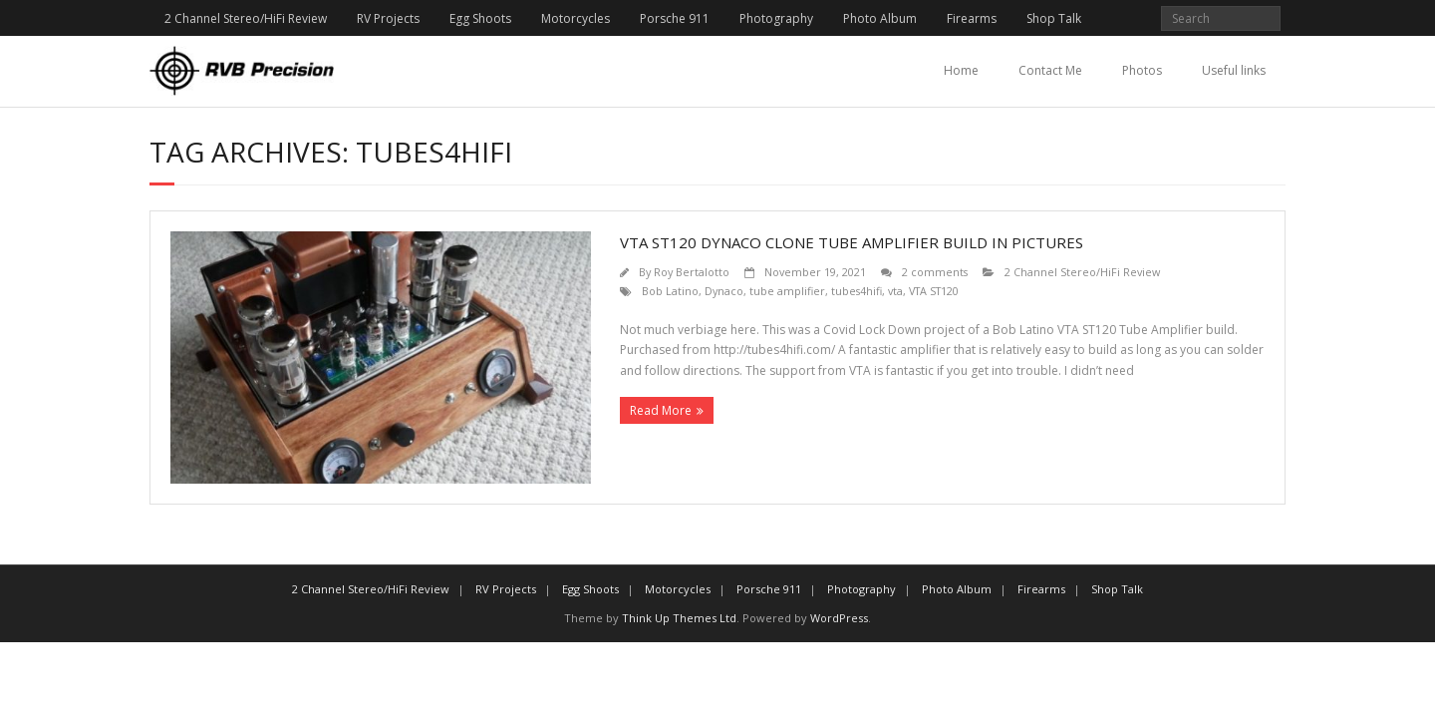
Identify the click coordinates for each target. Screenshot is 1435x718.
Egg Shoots (480, 18)
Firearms (972, 18)
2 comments (935, 271)
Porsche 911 (675, 18)
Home (961, 70)
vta (895, 290)
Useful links (1234, 70)
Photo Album (880, 18)
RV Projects (388, 18)
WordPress (839, 617)
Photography (776, 18)
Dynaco (724, 290)
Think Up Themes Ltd (679, 617)
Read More (661, 410)
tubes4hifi (856, 290)
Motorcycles (575, 18)
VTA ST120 (934, 290)
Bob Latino (670, 290)
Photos (1142, 70)
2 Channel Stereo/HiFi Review (245, 18)
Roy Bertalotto (691, 271)
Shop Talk (1053, 18)
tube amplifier (787, 290)
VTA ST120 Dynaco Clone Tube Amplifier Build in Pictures (851, 242)
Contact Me (1050, 70)
